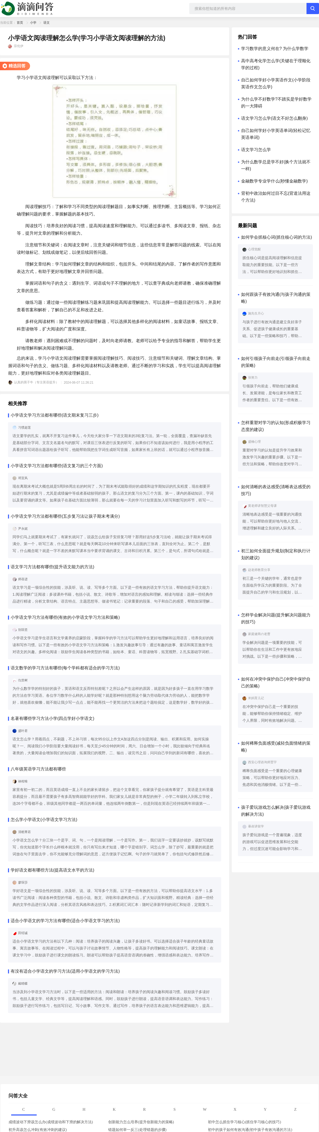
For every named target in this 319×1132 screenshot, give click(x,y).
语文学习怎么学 (256, 149)
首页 (20, 22)
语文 (46, 22)
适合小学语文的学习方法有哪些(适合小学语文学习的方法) (65, 920)
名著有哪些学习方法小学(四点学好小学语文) (52, 718)
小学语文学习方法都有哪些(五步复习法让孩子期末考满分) (65, 516)
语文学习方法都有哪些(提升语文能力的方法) (52, 567)
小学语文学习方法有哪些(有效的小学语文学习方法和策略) (65, 617)
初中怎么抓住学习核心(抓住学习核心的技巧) (244, 1122)
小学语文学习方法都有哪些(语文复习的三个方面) (57, 465)
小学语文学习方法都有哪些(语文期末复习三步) (55, 415)
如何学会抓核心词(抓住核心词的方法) (276, 237)
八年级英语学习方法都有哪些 (38, 769)
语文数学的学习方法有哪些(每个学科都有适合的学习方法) (65, 668)
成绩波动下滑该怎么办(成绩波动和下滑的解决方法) (51, 1122)
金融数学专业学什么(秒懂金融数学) (274, 181)
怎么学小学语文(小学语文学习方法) (44, 819)
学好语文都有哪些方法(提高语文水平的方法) (52, 870)
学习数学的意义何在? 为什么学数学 (274, 48)
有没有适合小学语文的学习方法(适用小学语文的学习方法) (65, 971)
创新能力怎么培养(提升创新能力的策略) (141, 1122)
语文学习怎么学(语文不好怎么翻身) (274, 118)
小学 (33, 22)
